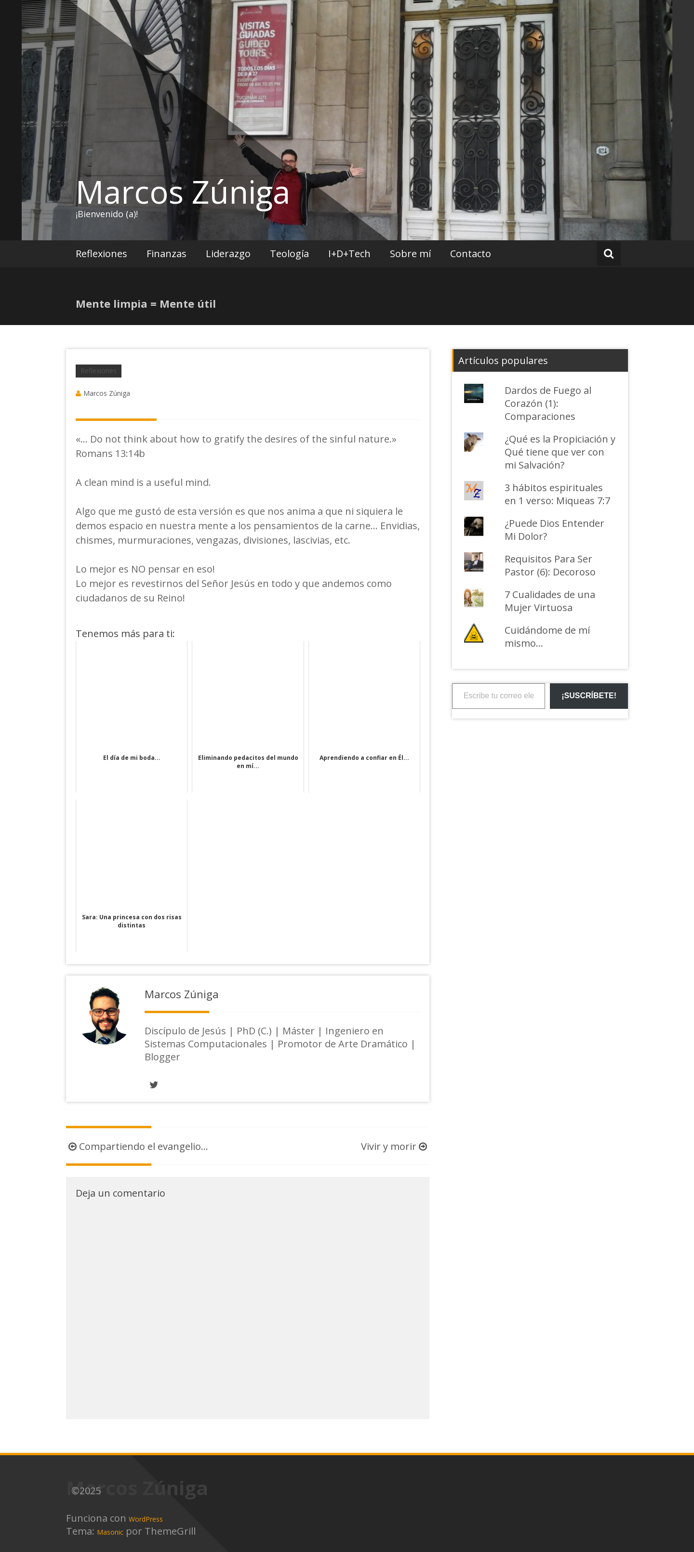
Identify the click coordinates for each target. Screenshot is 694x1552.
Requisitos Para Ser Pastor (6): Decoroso (550, 565)
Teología (289, 253)
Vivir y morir (395, 1146)
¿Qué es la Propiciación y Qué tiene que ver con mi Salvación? (560, 451)
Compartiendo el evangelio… (137, 1146)
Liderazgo (228, 253)
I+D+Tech (349, 253)
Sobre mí (410, 253)
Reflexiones (101, 253)
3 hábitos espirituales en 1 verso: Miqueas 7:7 (557, 494)
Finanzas (167, 253)
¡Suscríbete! (588, 695)
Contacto (470, 253)
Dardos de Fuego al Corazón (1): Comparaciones (548, 403)
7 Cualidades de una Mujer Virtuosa (550, 601)
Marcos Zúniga (183, 191)
